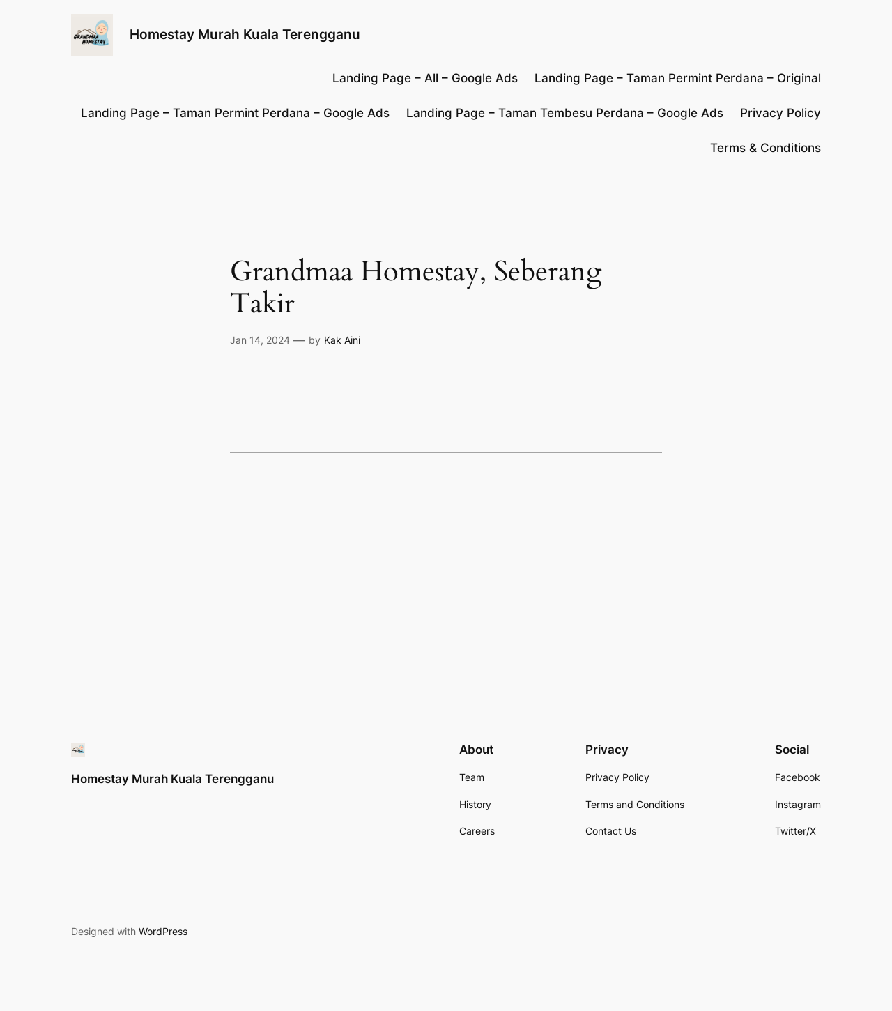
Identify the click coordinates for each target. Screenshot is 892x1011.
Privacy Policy (780, 113)
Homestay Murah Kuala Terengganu (245, 34)
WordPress (163, 931)
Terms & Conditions (765, 148)
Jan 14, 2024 (260, 340)
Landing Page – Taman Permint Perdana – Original (678, 78)
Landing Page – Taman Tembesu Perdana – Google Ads (564, 113)
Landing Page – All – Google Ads (425, 78)
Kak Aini (342, 340)
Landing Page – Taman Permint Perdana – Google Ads (235, 113)
